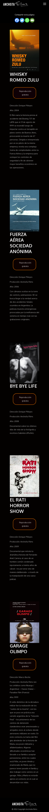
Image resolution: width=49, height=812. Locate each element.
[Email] (32, 20)
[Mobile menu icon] (44, 4)
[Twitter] (22, 20)
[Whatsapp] (27, 20)
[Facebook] (17, 20)
